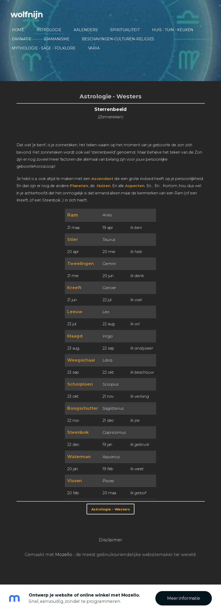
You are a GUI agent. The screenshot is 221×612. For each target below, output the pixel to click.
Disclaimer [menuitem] (110, 539)
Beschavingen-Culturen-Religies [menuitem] (118, 39)
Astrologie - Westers (110, 96)
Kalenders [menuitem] (86, 29)
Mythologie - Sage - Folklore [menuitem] (44, 48)
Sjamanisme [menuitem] (57, 39)
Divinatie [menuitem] (21, 39)
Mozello (63, 554)
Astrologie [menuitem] (49, 29)
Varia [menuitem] (94, 48)
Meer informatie (183, 598)
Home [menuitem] (18, 29)
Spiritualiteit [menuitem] (125, 29)
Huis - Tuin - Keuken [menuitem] (173, 29)
